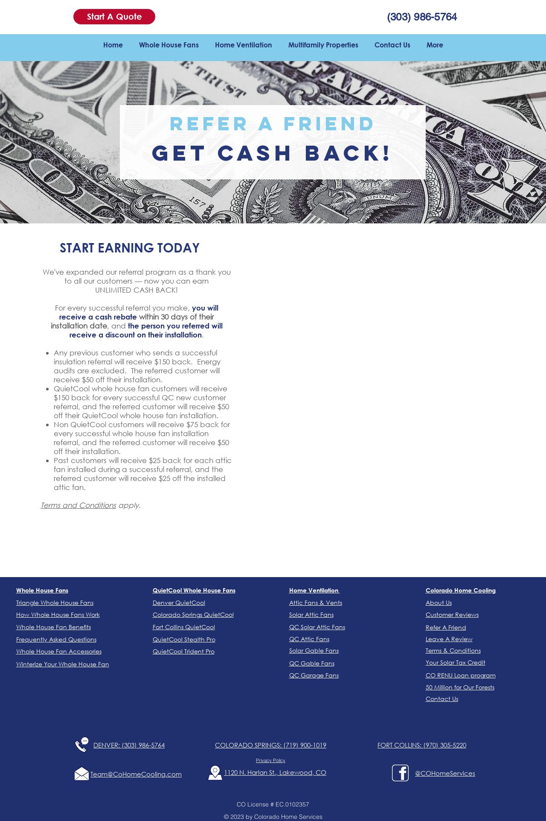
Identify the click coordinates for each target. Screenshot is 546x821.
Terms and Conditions (78, 505)
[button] (114, 16)
